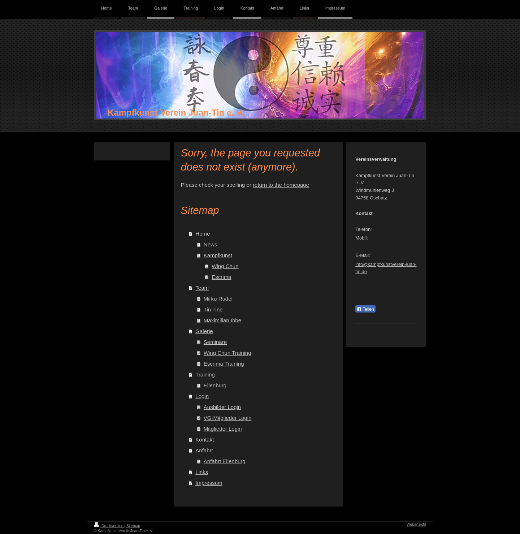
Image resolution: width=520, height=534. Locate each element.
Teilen (365, 309)
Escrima (221, 277)
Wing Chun (225, 266)
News (210, 244)
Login (202, 396)
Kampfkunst (218, 255)
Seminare (215, 342)
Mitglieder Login (223, 429)
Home (202, 234)
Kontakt (204, 439)
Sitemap (133, 526)
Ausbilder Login (222, 407)
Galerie (204, 331)
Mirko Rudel (218, 299)
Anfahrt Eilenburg (225, 461)
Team (202, 288)
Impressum (208, 483)
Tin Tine (213, 309)
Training (205, 374)
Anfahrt (204, 450)
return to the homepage (281, 185)
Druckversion (109, 526)
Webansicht (416, 524)
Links (201, 472)
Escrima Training (224, 364)
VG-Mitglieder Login (228, 418)
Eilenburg (215, 385)
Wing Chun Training (227, 353)
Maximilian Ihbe (222, 320)
